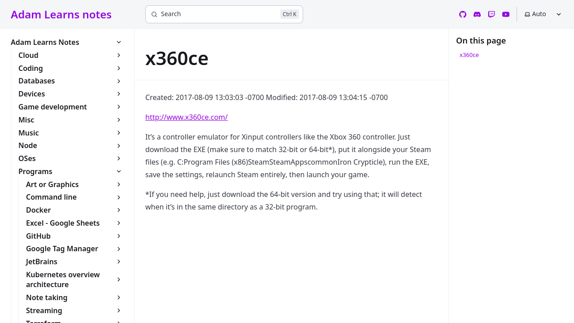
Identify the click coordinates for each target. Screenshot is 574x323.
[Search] (224, 14)
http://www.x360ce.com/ (186, 117)
